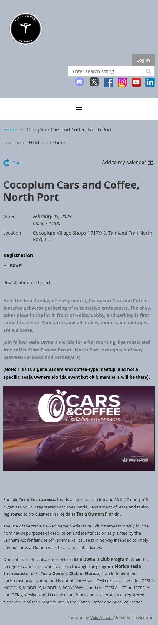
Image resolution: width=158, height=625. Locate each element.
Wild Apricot (101, 617)
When (9, 216)
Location (12, 233)
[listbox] (128, 162)
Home (10, 129)
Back (17, 162)
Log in (143, 60)
